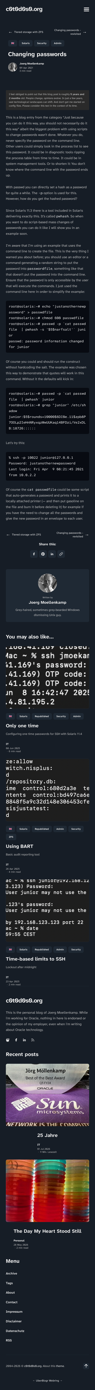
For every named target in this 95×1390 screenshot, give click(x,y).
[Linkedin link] (24, 1040)
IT (7, 744)
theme (60, 1366)
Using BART (19, 846)
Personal (19, 1240)
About (10, 1292)
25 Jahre (47, 1135)
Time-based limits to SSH (35, 959)
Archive (11, 1273)
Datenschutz (15, 1331)
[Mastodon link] (8, 1040)
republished (42, 716)
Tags (9, 1283)
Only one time (22, 725)
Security (41, 43)
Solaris (26, 43)
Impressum (14, 1311)
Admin (57, 43)
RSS (9, 1340)
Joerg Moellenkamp (31, 63)
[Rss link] (32, 1040)
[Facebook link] (16, 1040)
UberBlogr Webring (47, 1380)
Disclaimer (14, 1321)
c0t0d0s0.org (24, 9)
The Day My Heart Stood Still (47, 1231)
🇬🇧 (12, 43)
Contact (11, 1302)
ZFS (11, 836)
